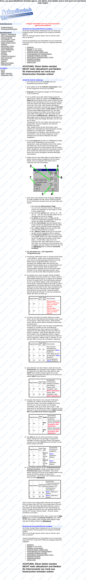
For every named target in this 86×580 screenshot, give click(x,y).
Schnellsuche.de (6, 24)
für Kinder (4, 54)
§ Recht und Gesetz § (8, 56)
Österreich (4, 59)
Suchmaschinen (6, 32)
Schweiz (4, 61)
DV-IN (3, 70)
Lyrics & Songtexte (7, 41)
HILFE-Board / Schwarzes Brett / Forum (40, 57)
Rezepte (4, 53)
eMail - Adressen (6, 73)
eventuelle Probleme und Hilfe (37, 55)
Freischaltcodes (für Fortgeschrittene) (39, 54)
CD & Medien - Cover (8, 39)
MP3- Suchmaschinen (8, 36)
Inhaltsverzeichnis (7, 27)
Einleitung (30, 47)
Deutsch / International (8, 34)
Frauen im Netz (6, 51)
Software (4, 44)
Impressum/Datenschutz (9, 29)
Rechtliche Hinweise (33, 59)
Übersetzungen (6, 64)
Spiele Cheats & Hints (8, 43)
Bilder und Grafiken (7, 63)
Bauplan (29, 49)
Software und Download (35, 50)
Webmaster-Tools (7, 75)
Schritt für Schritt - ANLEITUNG (37, 52)
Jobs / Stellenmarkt (7, 49)
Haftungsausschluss (33, 61)
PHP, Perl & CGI (6, 58)
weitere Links (31, 62)
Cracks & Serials (6, 38)
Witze (3, 72)
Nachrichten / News (7, 46)
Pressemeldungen (7, 48)
